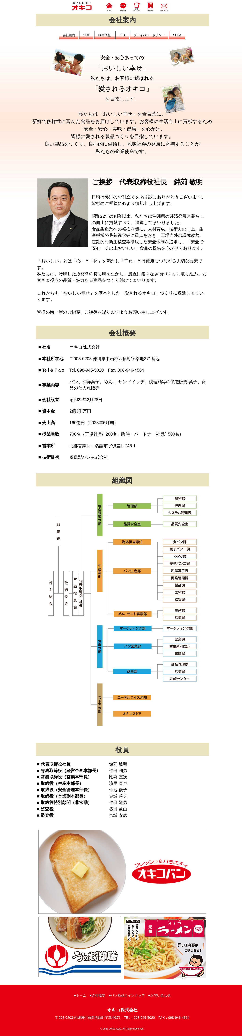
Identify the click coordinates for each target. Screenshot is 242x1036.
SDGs (177, 35)
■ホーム (80, 995)
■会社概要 (97, 995)
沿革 (86, 35)
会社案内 (69, 35)
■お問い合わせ (159, 995)
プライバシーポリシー (149, 35)
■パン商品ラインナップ (127, 995)
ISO (122, 35)
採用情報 (104, 35)
